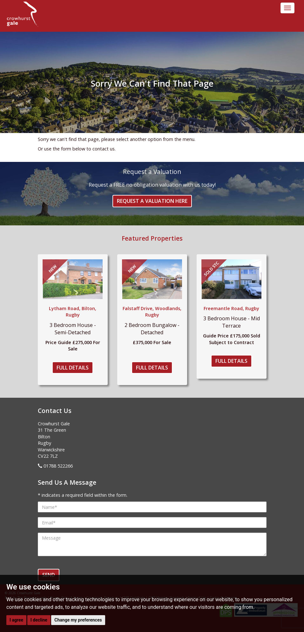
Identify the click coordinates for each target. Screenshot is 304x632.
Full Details (73, 367)
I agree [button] (16, 619)
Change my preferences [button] (78, 619)
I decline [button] (38, 619)
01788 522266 (58, 466)
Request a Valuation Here (152, 200)
